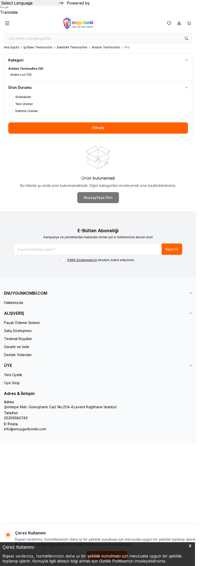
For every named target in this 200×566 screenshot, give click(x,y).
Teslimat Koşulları (18, 339)
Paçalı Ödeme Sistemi (22, 322)
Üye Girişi (12, 383)
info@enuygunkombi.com (25, 429)
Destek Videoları (18, 355)
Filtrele (98, 128)
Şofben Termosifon (37, 47)
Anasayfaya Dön (98, 197)
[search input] (98, 38)
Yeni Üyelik (13, 375)
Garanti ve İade (16, 347)
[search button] (186, 38)
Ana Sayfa (11, 47)
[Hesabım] (179, 23)
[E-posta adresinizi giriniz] (98, 249)
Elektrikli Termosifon (72, 47)
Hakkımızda (13, 302)
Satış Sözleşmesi (18, 331)
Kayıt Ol (172, 249)
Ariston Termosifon (106, 47)
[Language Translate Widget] (32, 3)
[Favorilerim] (169, 23)
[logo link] (87, 23)
